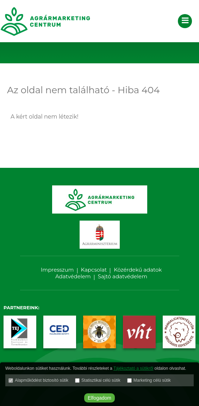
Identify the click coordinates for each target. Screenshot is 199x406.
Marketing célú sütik (152, 380)
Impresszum (57, 269)
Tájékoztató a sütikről (133, 368)
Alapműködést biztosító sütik (41, 380)
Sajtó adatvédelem (122, 276)
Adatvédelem (73, 276)
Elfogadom (99, 398)
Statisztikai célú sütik (100, 380)
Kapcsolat (94, 269)
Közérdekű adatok (138, 269)
